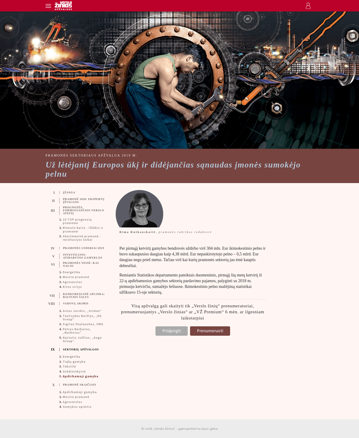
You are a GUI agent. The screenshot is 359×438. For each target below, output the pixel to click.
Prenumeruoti (210, 330)
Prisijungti (171, 330)
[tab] (79, 192)
